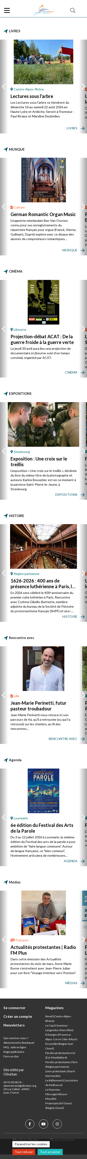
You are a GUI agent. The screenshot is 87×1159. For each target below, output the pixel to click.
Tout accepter (50, 1152)
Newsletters (14, 1025)
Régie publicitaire (13, 1051)
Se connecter (14, 1007)
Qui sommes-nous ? (15, 1038)
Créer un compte (17, 1016)
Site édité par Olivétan (13, 1071)
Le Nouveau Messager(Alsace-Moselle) (56, 1094)
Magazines (54, 1007)
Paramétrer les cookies (31, 1144)
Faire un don (11, 1056)
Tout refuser (24, 1152)
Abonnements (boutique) (18, 1042)
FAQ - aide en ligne (14, 1047)
